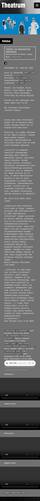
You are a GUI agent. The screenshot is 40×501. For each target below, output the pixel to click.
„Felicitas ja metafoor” (16, 331)
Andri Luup (29, 73)
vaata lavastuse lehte (15, 493)
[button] (37, 5)
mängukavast (17, 57)
